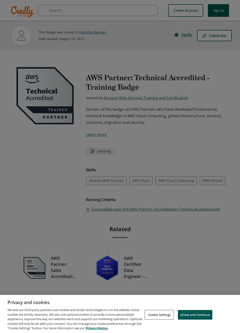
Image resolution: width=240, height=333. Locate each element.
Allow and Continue (195, 317)
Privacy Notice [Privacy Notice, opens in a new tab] (97, 330)
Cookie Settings (159, 317)
